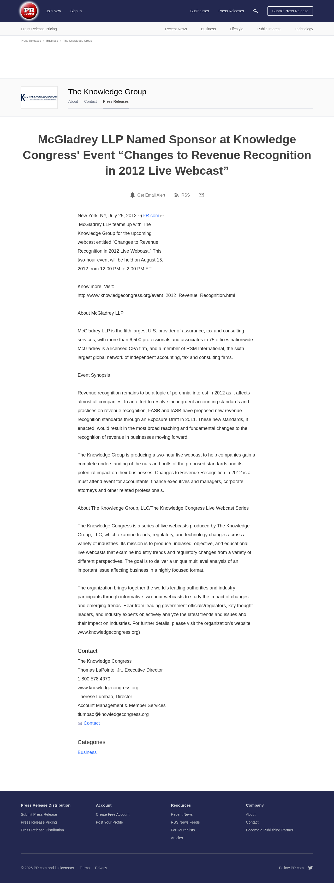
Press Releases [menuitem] (231, 11)
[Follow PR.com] (308, 868)
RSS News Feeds (185, 822)
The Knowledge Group (77, 40)
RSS (185, 195)
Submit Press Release (290, 11)
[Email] (201, 195)
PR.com (150, 215)
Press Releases (31, 40)
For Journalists (183, 830)
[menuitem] (255, 11)
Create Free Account (112, 814)
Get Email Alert (151, 195)
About (73, 101)
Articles (177, 838)
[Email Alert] (133, 195)
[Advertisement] (167, 60)
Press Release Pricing (39, 822)
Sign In (76, 11)
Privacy (101, 868)
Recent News (182, 814)
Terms (85, 868)
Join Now (53, 11)
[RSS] (177, 195)
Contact (90, 101)
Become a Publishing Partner (269, 830)
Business (52, 40)
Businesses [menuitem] (199, 11)
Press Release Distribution (42, 830)
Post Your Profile (109, 822)
